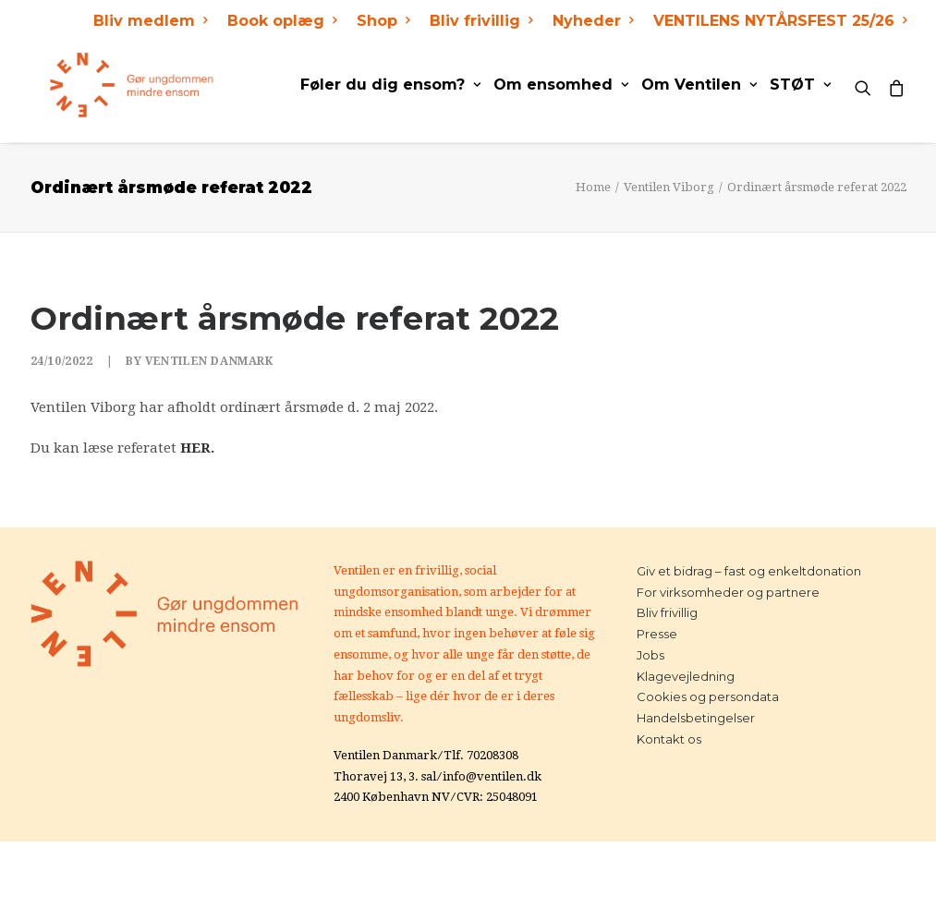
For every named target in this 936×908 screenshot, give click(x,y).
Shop (383, 21)
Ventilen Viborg (669, 187)
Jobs (650, 655)
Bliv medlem (150, 21)
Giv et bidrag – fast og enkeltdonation (749, 570)
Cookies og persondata (708, 696)
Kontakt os (669, 739)
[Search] (867, 85)
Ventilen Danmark (209, 361)
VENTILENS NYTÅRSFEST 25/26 (779, 21)
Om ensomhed (560, 84)
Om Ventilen (699, 84)
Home (593, 187)
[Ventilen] (112, 85)
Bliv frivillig (481, 21)
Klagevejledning (686, 676)
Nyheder (593, 21)
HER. (197, 448)
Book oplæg (281, 21)
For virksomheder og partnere (728, 592)
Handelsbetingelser (696, 717)
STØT (800, 84)
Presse (657, 633)
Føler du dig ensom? (390, 84)
